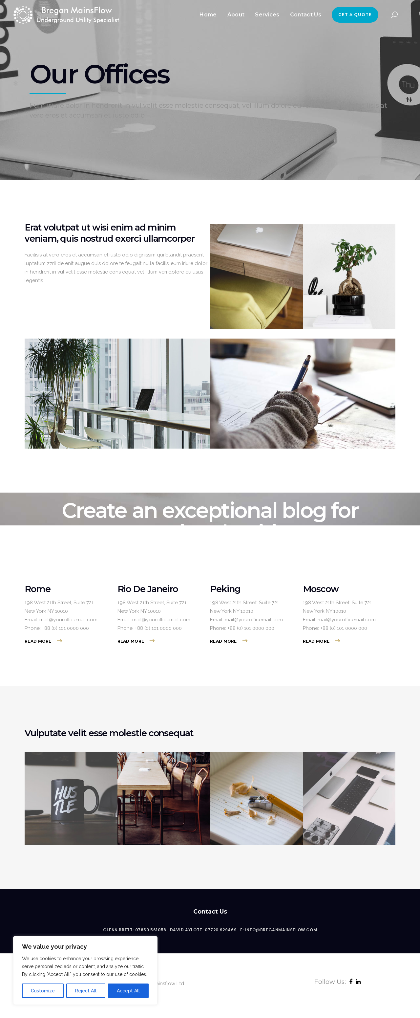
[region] (85, 970)
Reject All (85, 990)
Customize (43, 990)
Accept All (128, 990)
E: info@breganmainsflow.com (278, 930)
